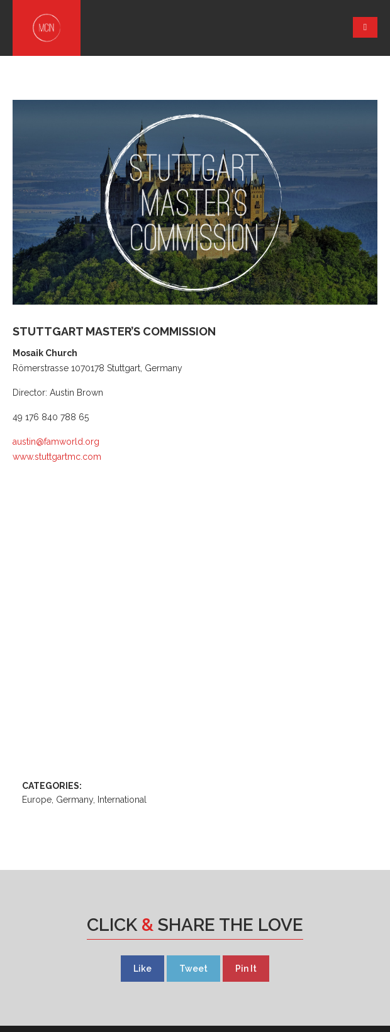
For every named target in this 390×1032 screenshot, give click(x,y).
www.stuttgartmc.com (57, 457)
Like (142, 969)
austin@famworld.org (56, 442)
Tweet (193, 969)
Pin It (246, 969)
